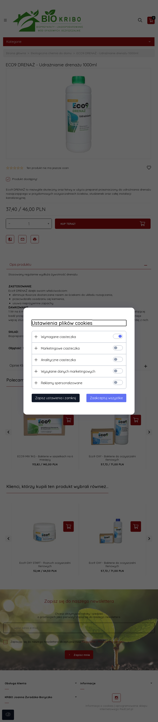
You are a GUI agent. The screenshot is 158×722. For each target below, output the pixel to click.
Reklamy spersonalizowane (61, 383)
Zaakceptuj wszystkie (106, 398)
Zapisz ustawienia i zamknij (55, 398)
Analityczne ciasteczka (58, 360)
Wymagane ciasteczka (58, 337)
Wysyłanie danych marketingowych (68, 371)
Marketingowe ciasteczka (60, 348)
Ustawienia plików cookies (62, 323)
